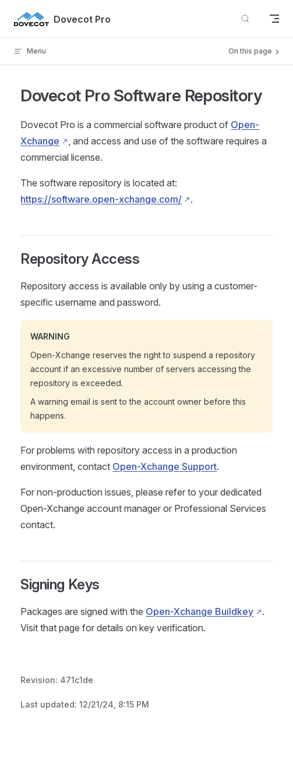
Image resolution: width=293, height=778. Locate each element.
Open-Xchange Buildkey (199, 611)
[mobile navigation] (274, 18)
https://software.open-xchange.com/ (101, 199)
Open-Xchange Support (164, 466)
